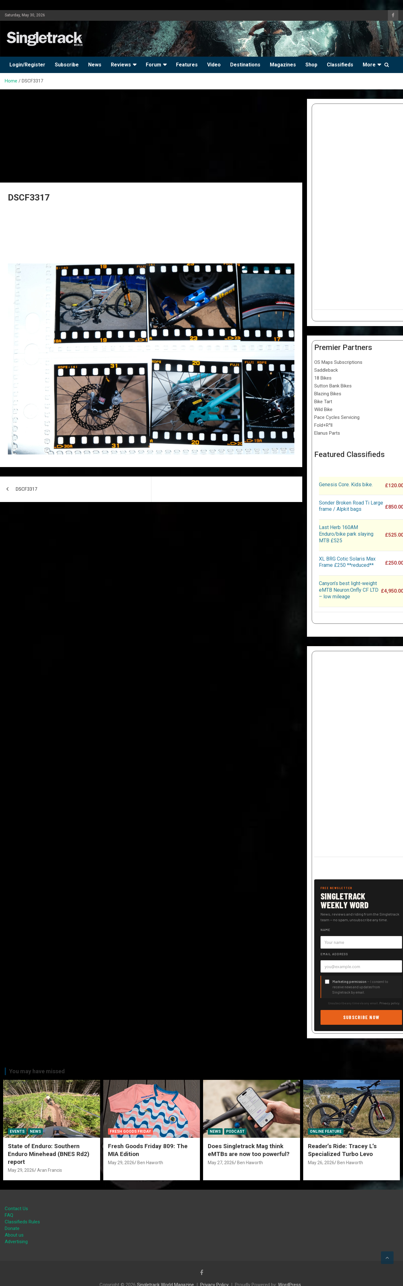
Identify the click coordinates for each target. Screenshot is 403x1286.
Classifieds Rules (22, 1222)
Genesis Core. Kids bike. (346, 485)
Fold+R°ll (323, 425)
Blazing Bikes (327, 394)
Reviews (121, 65)
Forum (153, 65)
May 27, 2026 (221, 1162)
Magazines (283, 65)
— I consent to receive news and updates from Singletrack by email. (360, 986)
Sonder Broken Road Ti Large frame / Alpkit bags (351, 506)
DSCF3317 (26, 489)
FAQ (9, 1215)
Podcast (235, 1131)
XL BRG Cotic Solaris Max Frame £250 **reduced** (347, 562)
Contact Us (16, 1208)
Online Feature (326, 1131)
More (369, 65)
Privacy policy (389, 1003)
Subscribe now (361, 1017)
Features (187, 65)
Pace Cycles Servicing (337, 417)
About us (14, 1235)
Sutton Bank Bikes (333, 386)
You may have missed (37, 1071)
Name (325, 930)
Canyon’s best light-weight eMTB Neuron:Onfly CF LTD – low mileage (348, 590)
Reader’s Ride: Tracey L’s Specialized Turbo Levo (342, 1150)
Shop (311, 65)
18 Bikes (323, 378)
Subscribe (67, 65)
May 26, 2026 (321, 1162)
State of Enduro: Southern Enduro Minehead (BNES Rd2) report (48, 1153)
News (94, 65)
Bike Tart (323, 401)
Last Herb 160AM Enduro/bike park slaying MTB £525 (346, 534)
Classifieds (340, 65)
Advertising (16, 1241)
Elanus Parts (327, 433)
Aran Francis (49, 1170)
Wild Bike (323, 409)
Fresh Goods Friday (130, 1131)
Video (214, 65)
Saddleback (326, 370)
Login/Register (27, 65)
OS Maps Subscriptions (338, 362)
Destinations (245, 65)
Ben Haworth (150, 1162)
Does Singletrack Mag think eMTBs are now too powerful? (248, 1150)
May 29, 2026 (21, 1170)
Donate (12, 1228)
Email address (334, 954)
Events (17, 1131)
